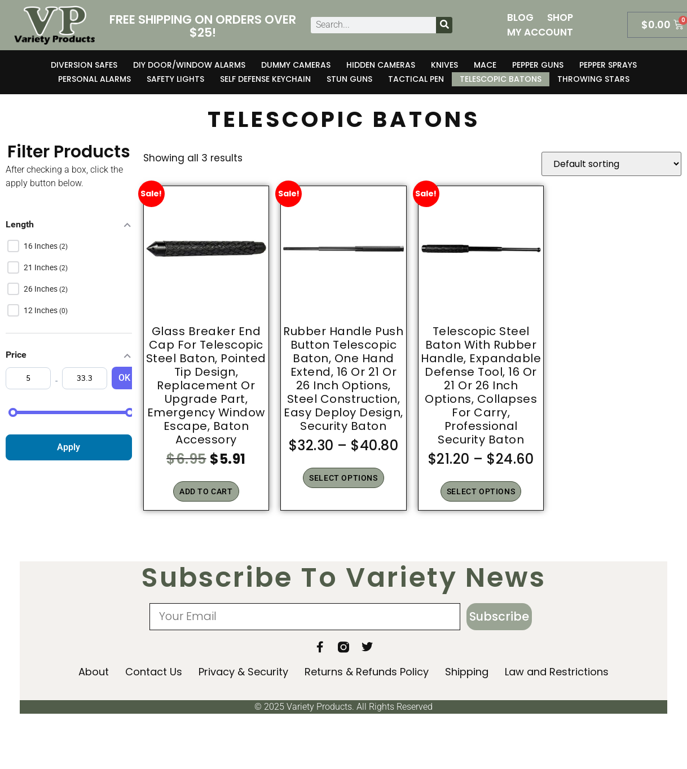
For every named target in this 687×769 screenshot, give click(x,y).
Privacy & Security (243, 672)
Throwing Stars (593, 79)
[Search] (444, 25)
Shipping (466, 672)
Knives (444, 65)
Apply (68, 447)
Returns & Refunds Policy (367, 672)
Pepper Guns (537, 65)
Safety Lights (175, 79)
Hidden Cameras (380, 65)
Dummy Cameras (296, 65)
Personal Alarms (94, 79)
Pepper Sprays (608, 65)
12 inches (41, 310)
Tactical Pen (416, 79)
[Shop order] (611, 164)
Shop (560, 17)
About (93, 672)
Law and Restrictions (557, 672)
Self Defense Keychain (265, 79)
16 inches (41, 246)
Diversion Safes (84, 65)
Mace (485, 65)
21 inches (41, 267)
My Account (540, 32)
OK (124, 377)
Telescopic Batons (500, 79)
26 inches (41, 289)
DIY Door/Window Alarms (189, 65)
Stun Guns (349, 79)
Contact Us (153, 672)
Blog (520, 17)
